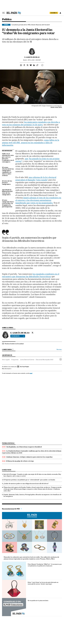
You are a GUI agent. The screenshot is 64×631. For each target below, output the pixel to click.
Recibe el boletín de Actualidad (14, 343)
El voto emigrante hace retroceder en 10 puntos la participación (8, 204)
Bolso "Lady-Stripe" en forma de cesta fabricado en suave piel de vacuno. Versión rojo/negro (43, 583)
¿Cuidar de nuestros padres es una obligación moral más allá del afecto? (26, 483)
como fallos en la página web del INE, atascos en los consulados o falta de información (30, 142)
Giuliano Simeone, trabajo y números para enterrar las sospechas (29, 457)
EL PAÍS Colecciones (32, 515)
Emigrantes (14, 359)
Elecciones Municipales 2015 (44, 359)
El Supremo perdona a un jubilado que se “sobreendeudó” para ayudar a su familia (29, 480)
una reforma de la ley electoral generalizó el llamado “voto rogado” (35, 178)
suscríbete (53, 13)
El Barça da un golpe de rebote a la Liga (20, 461)
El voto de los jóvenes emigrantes (7, 182)
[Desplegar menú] (3, 12)
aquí (31, 373)
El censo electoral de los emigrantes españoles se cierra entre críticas (8, 171)
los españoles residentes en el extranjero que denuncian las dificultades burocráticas (30, 275)
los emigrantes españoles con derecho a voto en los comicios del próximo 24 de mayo (31, 123)
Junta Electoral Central (27, 359)
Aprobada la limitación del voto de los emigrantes (7, 192)
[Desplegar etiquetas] (60, 359)
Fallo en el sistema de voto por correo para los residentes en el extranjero (8, 158)
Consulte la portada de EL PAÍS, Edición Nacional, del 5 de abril (30, 25)
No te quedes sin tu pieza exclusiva (38, 600)
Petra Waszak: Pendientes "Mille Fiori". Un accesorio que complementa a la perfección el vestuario (45, 565)
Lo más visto (6, 470)
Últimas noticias (8, 443)
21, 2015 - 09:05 (34, 60)
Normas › (59, 349)
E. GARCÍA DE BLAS (32, 57)
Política (6, 19)
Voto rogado (6, 359)
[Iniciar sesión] (60, 12)
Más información (7, 368)
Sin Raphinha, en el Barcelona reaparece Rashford (24, 447)
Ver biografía (17, 336)
